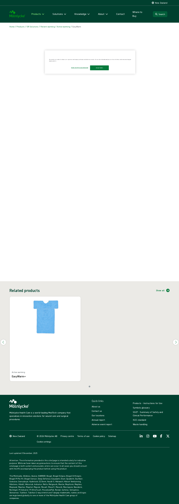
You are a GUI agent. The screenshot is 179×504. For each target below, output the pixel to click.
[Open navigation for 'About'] (103, 14)
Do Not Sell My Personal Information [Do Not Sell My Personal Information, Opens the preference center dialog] (79, 67)
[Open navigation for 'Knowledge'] (82, 14)
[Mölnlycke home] (17, 14)
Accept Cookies (99, 67)
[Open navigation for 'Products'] (38, 14)
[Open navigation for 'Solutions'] (59, 14)
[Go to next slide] (175, 342)
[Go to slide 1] (89, 386)
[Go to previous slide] (3, 342)
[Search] (160, 14)
